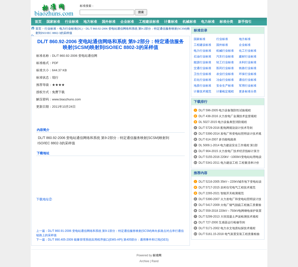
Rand (155, 261)
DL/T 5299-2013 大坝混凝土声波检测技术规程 (228, 216)
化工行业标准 (247, 50)
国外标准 (222, 45)
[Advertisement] (206, 9)
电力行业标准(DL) (71, 28)
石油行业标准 (202, 56)
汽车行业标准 (225, 56)
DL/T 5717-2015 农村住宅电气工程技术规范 (227, 187)
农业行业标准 (225, 74)
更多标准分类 (247, 91)
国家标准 (199, 39)
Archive (144, 261)
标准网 (157, 255)
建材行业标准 (247, 56)
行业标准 (50, 28)
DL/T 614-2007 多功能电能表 (217, 139)
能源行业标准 (202, 62)
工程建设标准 (202, 45)
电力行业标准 (202, 50)
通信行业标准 (247, 79)
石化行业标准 (202, 79)
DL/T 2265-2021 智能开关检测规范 (221, 193)
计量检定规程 (225, 91)
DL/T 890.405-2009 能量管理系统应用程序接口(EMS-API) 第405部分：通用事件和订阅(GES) (108, 239)
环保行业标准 (247, 74)
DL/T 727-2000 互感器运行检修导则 (222, 222)
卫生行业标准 (202, 74)
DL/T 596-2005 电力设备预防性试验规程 (225, 110)
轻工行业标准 (225, 62)
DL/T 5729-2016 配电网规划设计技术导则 (226, 127)
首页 (38, 28)
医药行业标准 (225, 68)
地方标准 (245, 39)
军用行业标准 (247, 85)
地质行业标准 (202, 85)
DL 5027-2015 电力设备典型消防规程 (223, 122)
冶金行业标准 (225, 79)
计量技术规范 (202, 91)
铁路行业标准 (247, 68)
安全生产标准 (225, 85)
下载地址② (44, 199)
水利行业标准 (247, 62)
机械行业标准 (225, 50)
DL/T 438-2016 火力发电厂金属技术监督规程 (228, 116)
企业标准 (245, 45)
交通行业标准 (202, 68)
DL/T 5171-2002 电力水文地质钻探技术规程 (227, 228)
